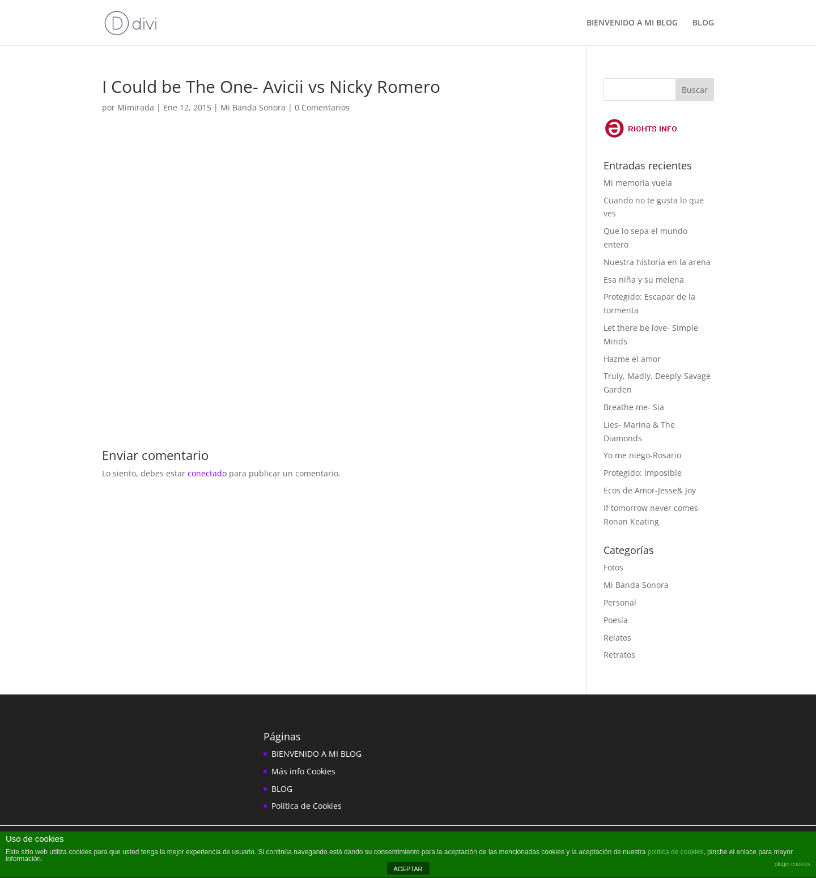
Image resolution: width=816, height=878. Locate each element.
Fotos (613, 567)
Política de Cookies (306, 805)
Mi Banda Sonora (253, 107)
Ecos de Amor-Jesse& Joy (650, 490)
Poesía (616, 620)
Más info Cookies (303, 771)
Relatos (617, 637)
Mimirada (135, 107)
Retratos (619, 654)
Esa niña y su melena (644, 279)
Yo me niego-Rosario (642, 455)
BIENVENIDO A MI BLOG (632, 23)
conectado (207, 473)
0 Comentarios (322, 107)
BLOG (703, 23)
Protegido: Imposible (643, 472)
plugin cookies (792, 864)
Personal (620, 602)
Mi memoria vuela (638, 182)
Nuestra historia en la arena (657, 262)
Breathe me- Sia (634, 407)
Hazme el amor (632, 358)
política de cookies (676, 852)
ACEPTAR (407, 869)
